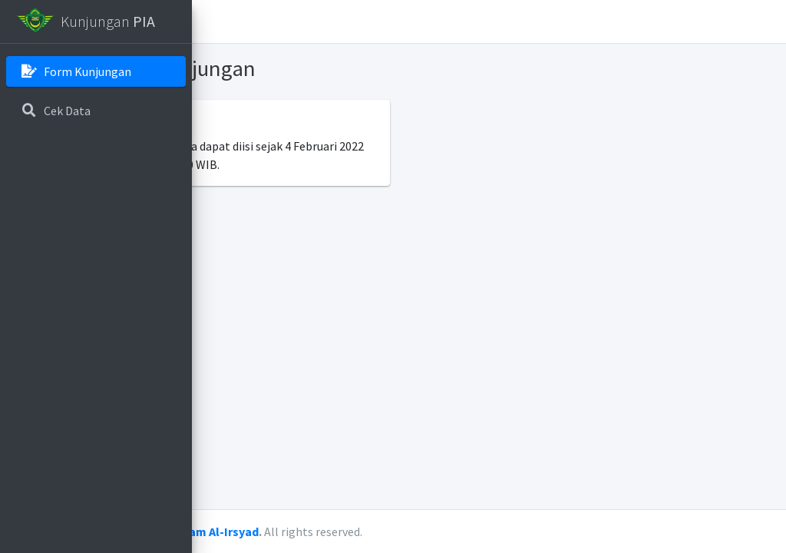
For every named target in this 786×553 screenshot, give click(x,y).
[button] (215, 21)
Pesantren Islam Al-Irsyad (374, 531)
